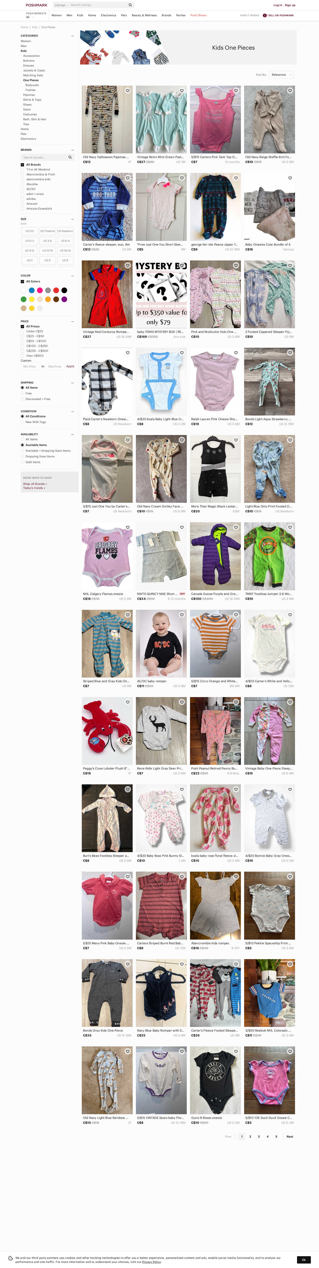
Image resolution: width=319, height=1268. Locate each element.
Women (56, 15)
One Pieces (48, 27)
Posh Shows (198, 15)
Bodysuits (32, 85)
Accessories (31, 56)
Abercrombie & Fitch (38, 174)
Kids (80, 15)
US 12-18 (47, 250)
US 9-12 (29, 250)
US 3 (30, 260)
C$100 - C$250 (34, 346)
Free (26, 393)
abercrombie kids (36, 179)
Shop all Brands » (35, 484)
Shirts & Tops (32, 100)
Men (69, 15)
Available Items (34, 445)
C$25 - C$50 (32, 336)
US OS (30, 231)
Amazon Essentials (36, 208)
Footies (31, 90)
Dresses (28, 65)
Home (92, 15)
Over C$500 (32, 355)
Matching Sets (33, 75)
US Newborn (65, 231)
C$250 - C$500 (34, 351)
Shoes (27, 104)
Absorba (29, 184)
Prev (228, 1136)
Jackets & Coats (34, 70)
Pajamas (29, 95)
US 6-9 (65, 241)
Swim (27, 109)
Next (290, 1136)
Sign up (290, 5)
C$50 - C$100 (33, 341)
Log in (278, 5)
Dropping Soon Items (38, 456)
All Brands (31, 164)
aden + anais (32, 194)
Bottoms (29, 60)
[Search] (98, 5)
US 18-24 (65, 250)
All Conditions (33, 416)
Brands (166, 15)
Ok (304, 1260)
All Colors (30, 281)
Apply (70, 366)
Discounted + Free (35, 399)
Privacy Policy (151, 1262)
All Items (29, 387)
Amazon (29, 204)
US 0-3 (29, 241)
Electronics (108, 15)
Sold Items (30, 462)
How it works (249, 15)
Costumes (30, 114)
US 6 (47, 260)
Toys (26, 124)
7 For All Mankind (35, 169)
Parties (181, 15)
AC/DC (28, 189)
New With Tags (33, 422)
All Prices (30, 326)
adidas (28, 199)
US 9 (65, 260)
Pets (124, 15)
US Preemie (47, 231)
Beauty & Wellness (144, 15)
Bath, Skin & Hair (34, 119)
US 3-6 (47, 241)
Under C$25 (32, 331)
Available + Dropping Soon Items (46, 451)
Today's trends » (34, 488)
